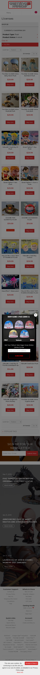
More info (20, 672)
